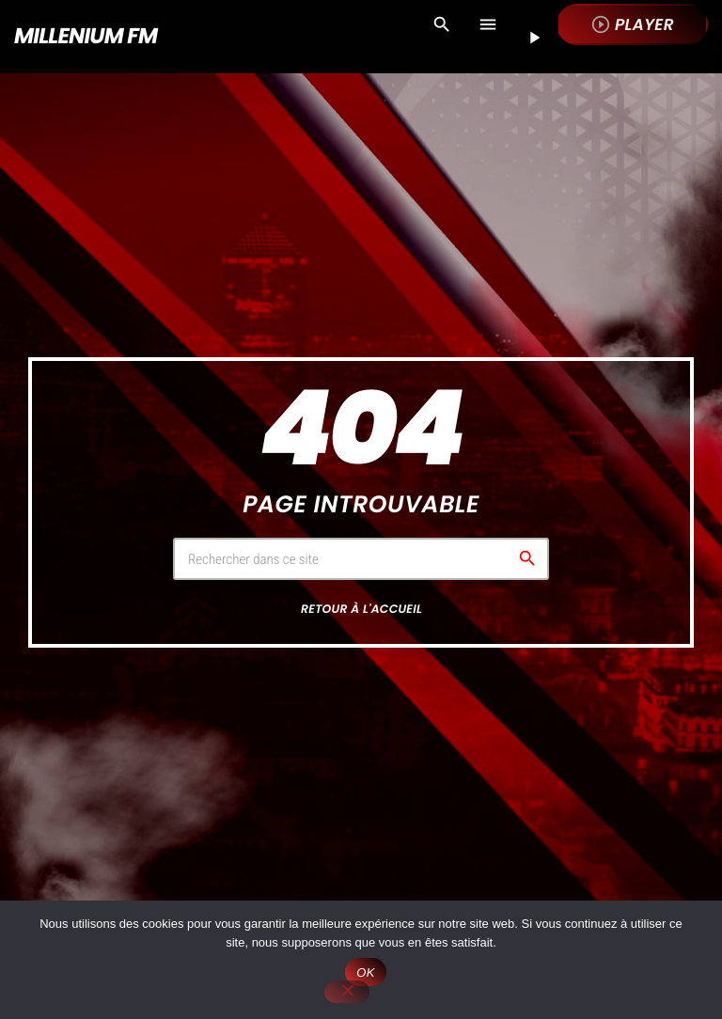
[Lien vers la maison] (85, 37)
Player (632, 24)
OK (365, 972)
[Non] (346, 991)
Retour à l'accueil (361, 610)
